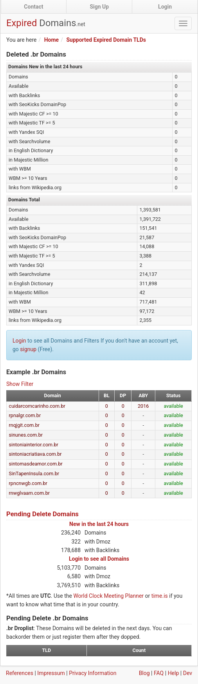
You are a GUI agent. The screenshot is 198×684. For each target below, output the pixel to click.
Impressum (51, 673)
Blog (144, 673)
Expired (45, 23)
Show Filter (19, 384)
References (19, 673)
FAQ (159, 673)
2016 (143, 406)
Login (165, 7)
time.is (159, 596)
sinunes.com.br (26, 435)
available (173, 406)
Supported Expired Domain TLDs (106, 40)
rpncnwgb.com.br (28, 483)
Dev (187, 673)
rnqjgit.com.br (24, 425)
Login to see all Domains (99, 559)
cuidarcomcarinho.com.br (37, 406)
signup (28, 349)
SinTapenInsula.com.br (34, 473)
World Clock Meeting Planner (108, 596)
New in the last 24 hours (99, 524)
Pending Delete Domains (42, 514)
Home (51, 40)
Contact (33, 7)
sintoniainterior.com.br (33, 445)
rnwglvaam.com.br (29, 493)
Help (173, 673)
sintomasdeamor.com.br (36, 464)
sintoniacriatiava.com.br (35, 454)
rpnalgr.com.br (25, 415)
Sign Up (99, 7)
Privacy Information (92, 673)
